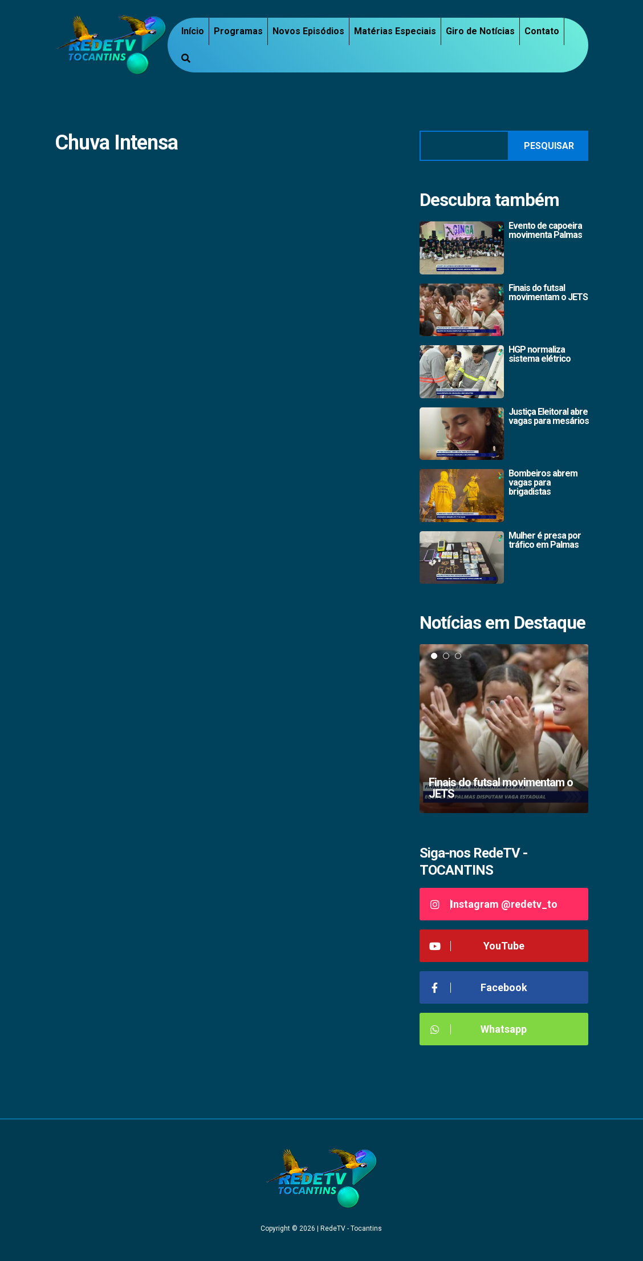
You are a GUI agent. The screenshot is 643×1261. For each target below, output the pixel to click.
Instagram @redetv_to (492, 904)
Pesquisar (549, 145)
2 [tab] (446, 656)
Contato (541, 31)
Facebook (477, 987)
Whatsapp (477, 1029)
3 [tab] (458, 656)
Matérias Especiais (395, 31)
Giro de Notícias (480, 31)
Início (192, 31)
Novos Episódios (308, 31)
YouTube (476, 946)
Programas (238, 31)
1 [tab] (434, 656)
